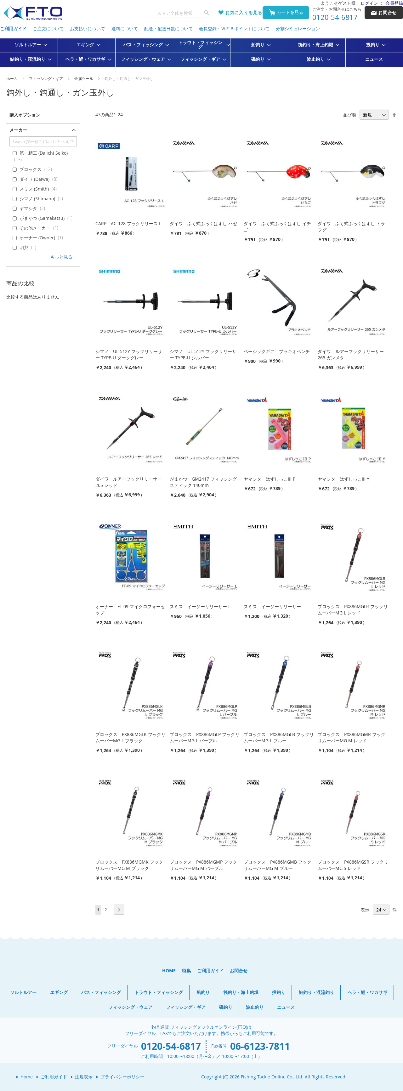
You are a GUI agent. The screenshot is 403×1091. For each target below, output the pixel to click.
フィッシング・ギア (46, 78)
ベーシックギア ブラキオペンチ (277, 351)
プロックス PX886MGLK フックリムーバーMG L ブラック (130, 737)
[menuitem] (29, 44)
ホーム (12, 78)
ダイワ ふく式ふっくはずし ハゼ (203, 223)
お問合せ (238, 971)
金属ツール (84, 78)
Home (26, 1077)
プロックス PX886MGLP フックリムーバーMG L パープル (205, 737)
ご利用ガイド (13, 28)
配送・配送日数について (168, 28)
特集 (186, 971)
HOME (169, 971)
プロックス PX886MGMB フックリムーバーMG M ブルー (277, 865)
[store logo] (32, 13)
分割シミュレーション (298, 28)
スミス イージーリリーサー (272, 606)
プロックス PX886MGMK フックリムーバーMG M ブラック (129, 865)
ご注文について (48, 28)
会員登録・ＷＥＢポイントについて (234, 28)
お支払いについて (87, 28)
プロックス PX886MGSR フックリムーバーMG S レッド (353, 865)
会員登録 (394, 3)
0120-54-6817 (335, 17)
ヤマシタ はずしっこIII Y (343, 479)
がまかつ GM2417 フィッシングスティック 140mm (203, 482)
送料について (124, 28)
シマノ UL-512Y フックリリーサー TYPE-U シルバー (203, 354)
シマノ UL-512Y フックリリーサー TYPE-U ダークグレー (128, 354)
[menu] (201, 52)
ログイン (369, 3)
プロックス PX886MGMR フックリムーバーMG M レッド (351, 737)
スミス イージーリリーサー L (200, 606)
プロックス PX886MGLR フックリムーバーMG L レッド (353, 609)
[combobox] (183, 13)
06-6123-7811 (260, 1046)
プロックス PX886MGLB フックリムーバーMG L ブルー (279, 737)
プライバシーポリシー (122, 1077)
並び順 (349, 115)
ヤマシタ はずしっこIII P (269, 479)
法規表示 (84, 1077)
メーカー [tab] (18, 130)
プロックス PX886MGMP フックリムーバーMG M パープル (203, 865)
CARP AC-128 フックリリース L (128, 223)
